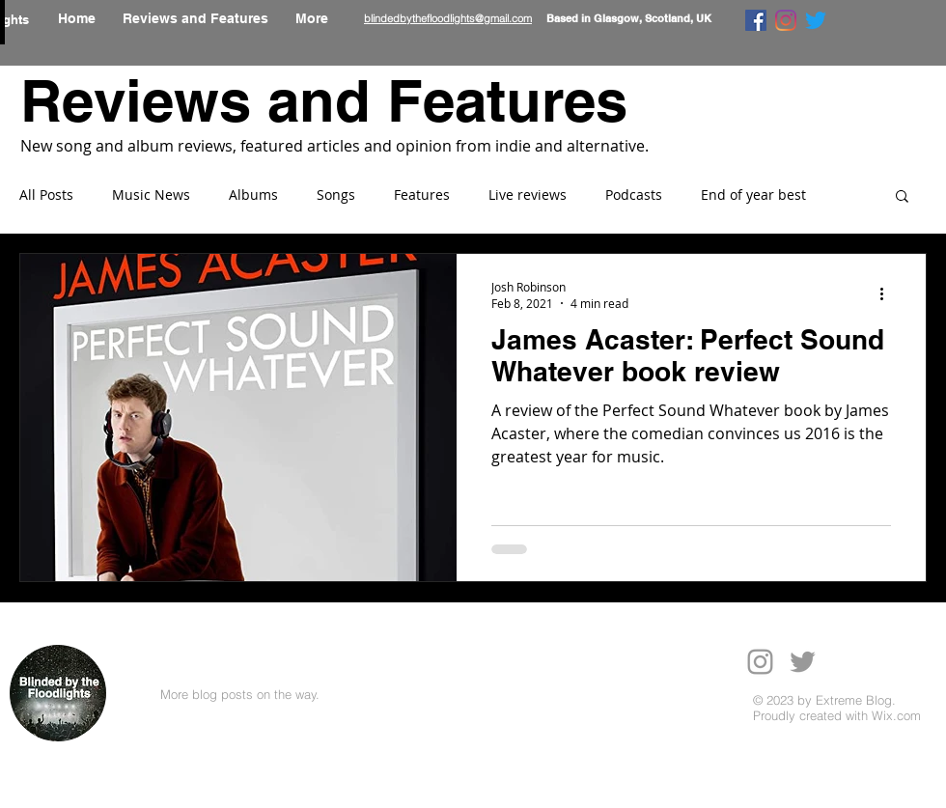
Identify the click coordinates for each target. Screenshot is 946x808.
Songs (336, 194)
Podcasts (633, 194)
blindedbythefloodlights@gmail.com (448, 18)
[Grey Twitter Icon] (803, 662)
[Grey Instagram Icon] (760, 662)
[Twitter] (815, 20)
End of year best (753, 194)
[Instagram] (785, 20)
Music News (151, 194)
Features (422, 194)
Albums (253, 194)
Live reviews (527, 194)
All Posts (46, 194)
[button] (902, 197)
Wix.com (896, 715)
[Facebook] (755, 20)
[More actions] (888, 294)
